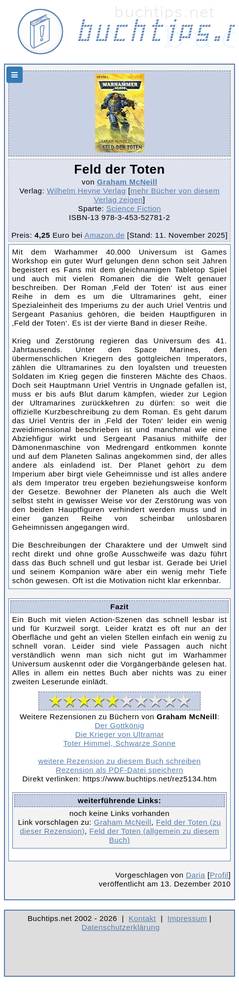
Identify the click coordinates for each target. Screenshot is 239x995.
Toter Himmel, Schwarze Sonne (119, 743)
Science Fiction (133, 208)
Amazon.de (104, 235)
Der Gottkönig (119, 725)
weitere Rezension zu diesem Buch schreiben (119, 761)
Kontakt (142, 918)
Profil (219, 875)
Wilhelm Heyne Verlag (86, 190)
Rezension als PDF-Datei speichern (119, 770)
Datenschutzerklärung (121, 927)
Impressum (187, 918)
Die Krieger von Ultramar (119, 734)
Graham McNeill (127, 182)
